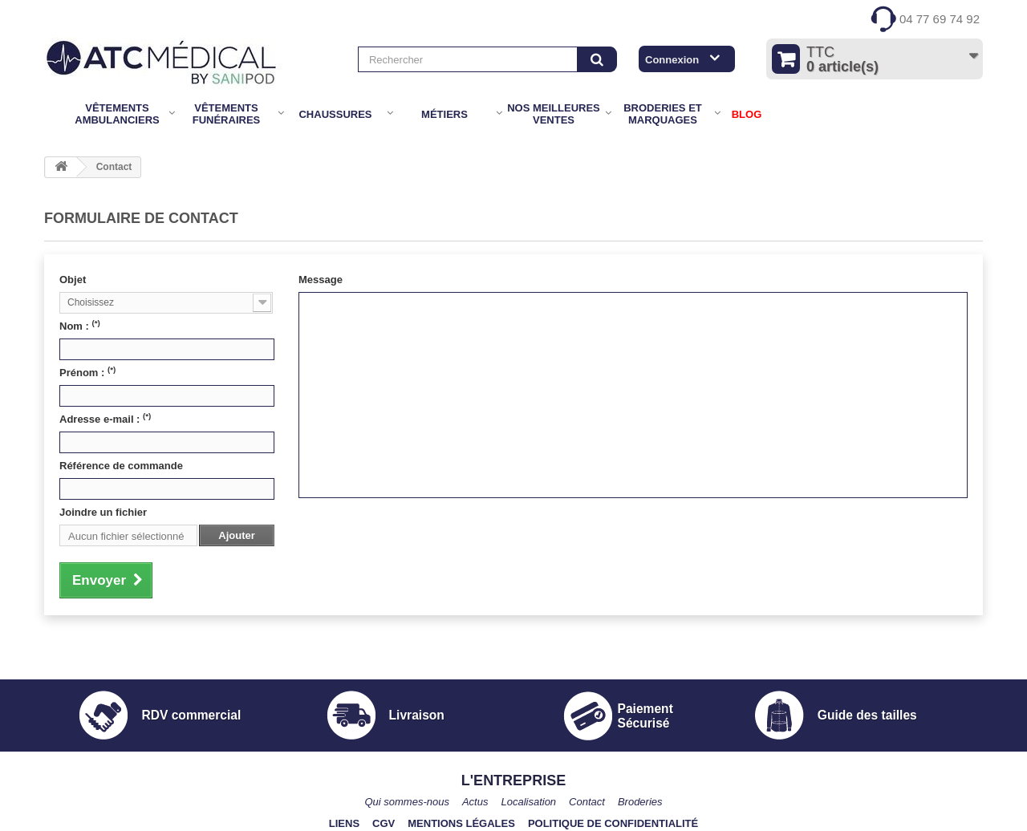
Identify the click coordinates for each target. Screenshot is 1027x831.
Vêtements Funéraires (227, 114)
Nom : (79, 325)
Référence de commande (121, 466)
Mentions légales (461, 823)
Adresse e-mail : (105, 418)
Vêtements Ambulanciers (117, 114)
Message (320, 280)
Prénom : (87, 372)
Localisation (528, 802)
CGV (383, 823)
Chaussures (334, 114)
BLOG (747, 114)
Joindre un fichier (103, 512)
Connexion (672, 60)
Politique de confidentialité (613, 823)
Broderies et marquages (662, 114)
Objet (72, 280)
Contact (587, 802)
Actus (475, 802)
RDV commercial (191, 715)
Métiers (444, 114)
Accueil (55, 114)
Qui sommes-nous (406, 802)
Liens (344, 823)
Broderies (640, 802)
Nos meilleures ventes (553, 114)
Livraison (416, 715)
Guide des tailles (867, 715)
